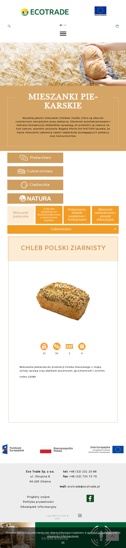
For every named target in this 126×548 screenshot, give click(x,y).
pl (61, 25)
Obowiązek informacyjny (38, 479)
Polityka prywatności (38, 474)
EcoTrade (61, 488)
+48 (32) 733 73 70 (80, 449)
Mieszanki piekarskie (21, 188)
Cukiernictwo (61, 202)
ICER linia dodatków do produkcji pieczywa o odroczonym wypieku (49, 187)
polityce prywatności (99, 533)
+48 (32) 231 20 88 (79, 445)
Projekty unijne (38, 469)
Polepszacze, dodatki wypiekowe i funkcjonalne (77, 188)
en (65, 25)
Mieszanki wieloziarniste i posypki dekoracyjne (105, 188)
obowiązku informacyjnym (63, 536)
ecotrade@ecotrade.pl (80, 459)
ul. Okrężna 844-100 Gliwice (40, 449)
